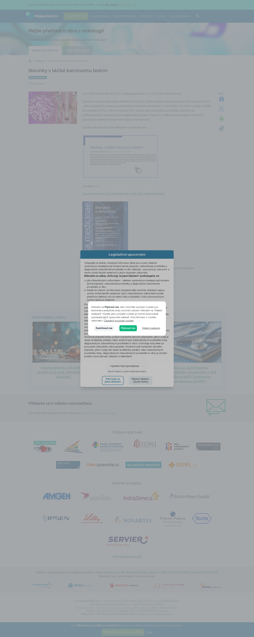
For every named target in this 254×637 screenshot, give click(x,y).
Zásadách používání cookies (119, 320)
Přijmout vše (128, 328)
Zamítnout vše (104, 328)
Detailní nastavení (151, 328)
